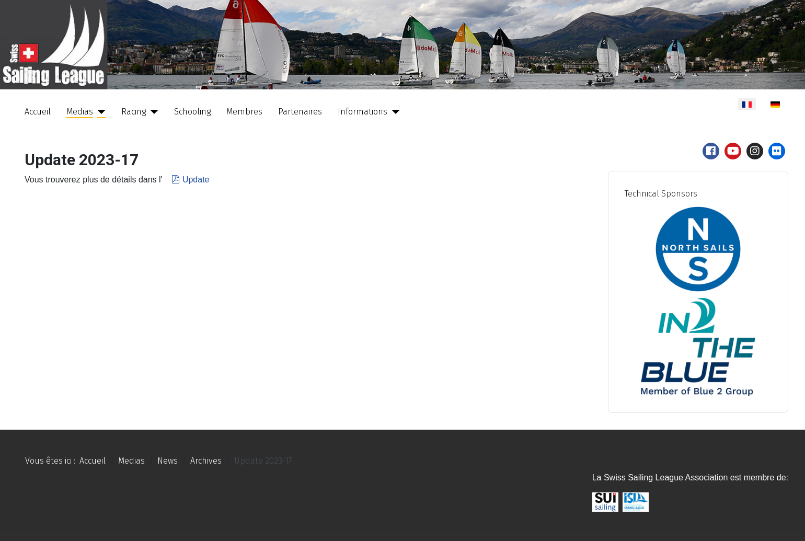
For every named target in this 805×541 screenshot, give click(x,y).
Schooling (192, 112)
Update (189, 179)
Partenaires (300, 112)
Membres (244, 112)
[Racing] (152, 112)
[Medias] (99, 112)
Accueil (38, 112)
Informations (362, 112)
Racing (133, 112)
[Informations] (393, 112)
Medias (79, 112)
